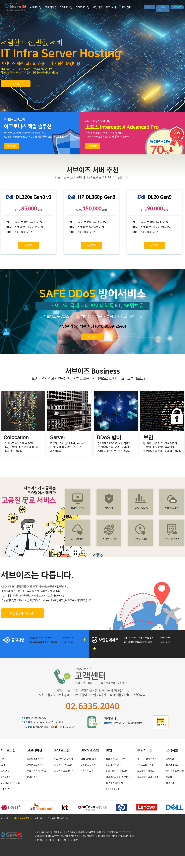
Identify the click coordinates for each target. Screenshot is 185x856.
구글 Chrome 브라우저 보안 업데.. (139, 637)
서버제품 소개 (87, 770)
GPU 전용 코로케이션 (63, 770)
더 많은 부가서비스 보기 (22, 613)
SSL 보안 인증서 (113, 764)
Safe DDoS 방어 (88, 758)
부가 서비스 (112, 7)
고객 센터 (126, 7)
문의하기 (92, 337)
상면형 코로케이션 (35, 758)
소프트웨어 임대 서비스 (147, 776)
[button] (87, 108)
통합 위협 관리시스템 (115, 758)
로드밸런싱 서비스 (145, 770)
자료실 (169, 776)
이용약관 (38, 818)
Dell (3, 764)
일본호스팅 (6, 776)
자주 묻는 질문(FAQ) (175, 770)
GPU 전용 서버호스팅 (63, 764)
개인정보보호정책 (21, 818)
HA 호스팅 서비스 (145, 764)
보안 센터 (98, 7)
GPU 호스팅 (66, 7)
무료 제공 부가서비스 (10, 782)
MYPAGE (177, 7)
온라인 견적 (6, 788)
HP (2, 758)
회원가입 (162, 8)
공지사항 (170, 758)
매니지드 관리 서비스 (146, 758)
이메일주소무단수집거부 (58, 818)
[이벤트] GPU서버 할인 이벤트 (43, 642)
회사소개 (4, 818)
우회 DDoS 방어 (88, 764)
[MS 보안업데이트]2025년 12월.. (138, 642)
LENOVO (5, 770)
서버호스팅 (35, 7)
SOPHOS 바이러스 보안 (117, 770)
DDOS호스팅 (82, 7)
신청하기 (28, 245)
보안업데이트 (172, 764)
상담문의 (170, 782)
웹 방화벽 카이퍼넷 (114, 782)
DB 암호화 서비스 (114, 788)
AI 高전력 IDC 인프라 (63, 758)
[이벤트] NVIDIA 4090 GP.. (41, 637)
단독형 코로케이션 (35, 764)
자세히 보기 (15, 83)
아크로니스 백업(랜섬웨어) (118, 776)
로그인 (149, 7)
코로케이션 (50, 7)
